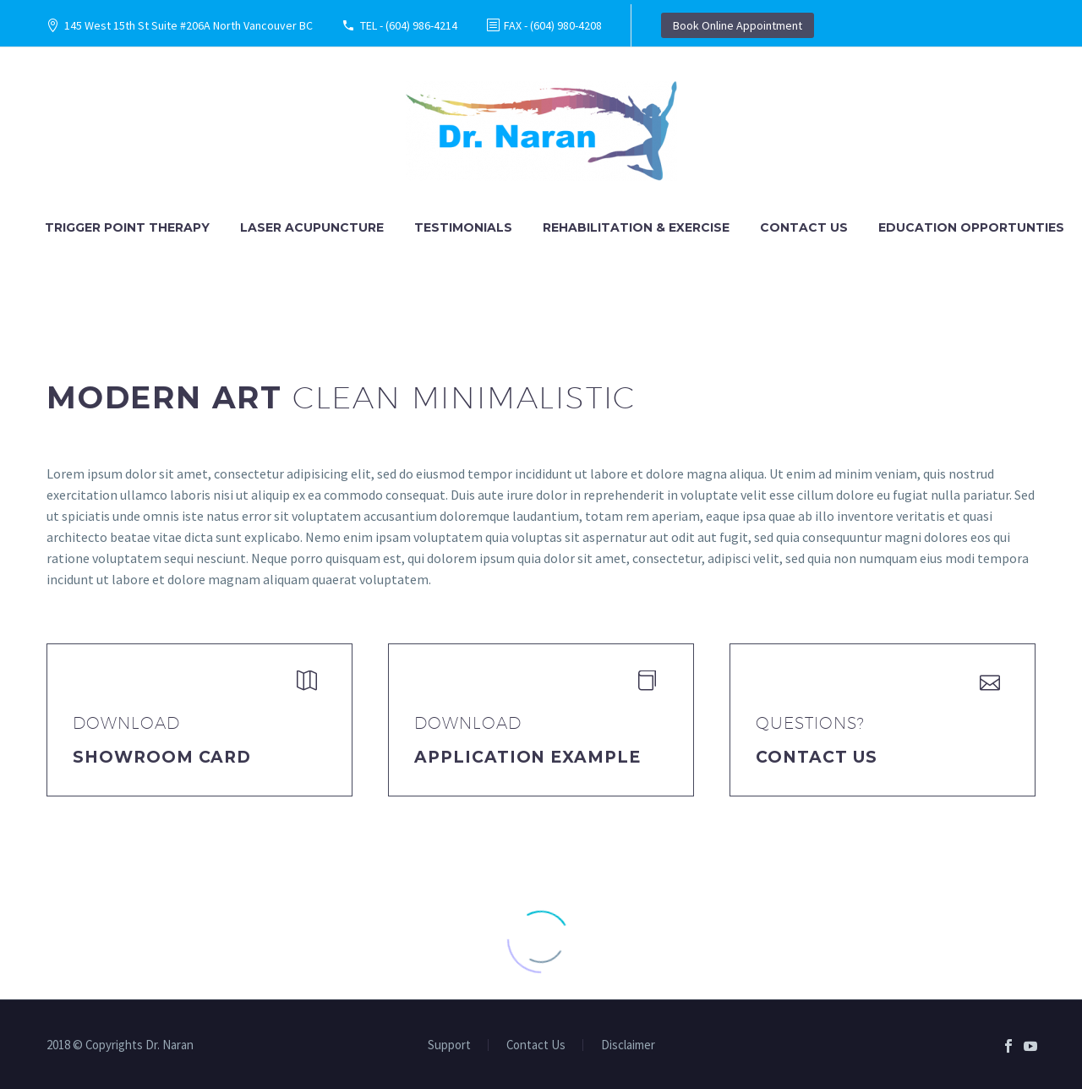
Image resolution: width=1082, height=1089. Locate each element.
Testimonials (463, 227)
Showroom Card (162, 757)
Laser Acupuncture (312, 227)
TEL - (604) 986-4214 (408, 25)
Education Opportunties (971, 227)
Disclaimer (628, 1045)
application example (527, 757)
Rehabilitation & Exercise (636, 227)
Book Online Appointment (737, 25)
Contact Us (804, 227)
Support (449, 1045)
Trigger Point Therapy (127, 227)
